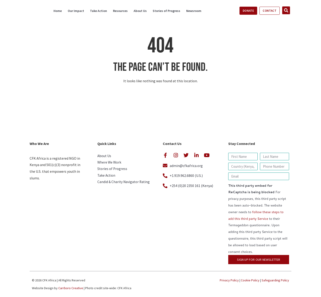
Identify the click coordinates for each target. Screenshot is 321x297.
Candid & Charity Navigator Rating (124, 183)
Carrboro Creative (70, 288)
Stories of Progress (166, 11)
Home (58, 11)
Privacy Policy (229, 280)
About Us (140, 11)
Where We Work (109, 163)
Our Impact (76, 11)
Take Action (98, 11)
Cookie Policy (250, 280)
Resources (120, 11)
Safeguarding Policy (275, 280)
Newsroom (193, 11)
